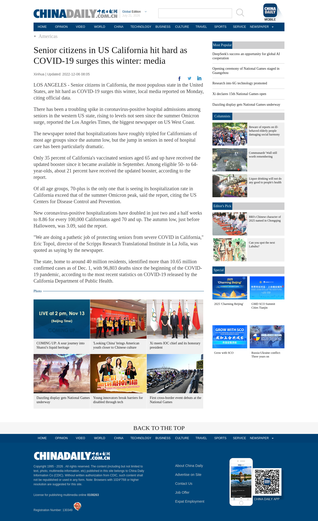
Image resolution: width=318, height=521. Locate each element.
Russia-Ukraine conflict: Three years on (266, 354)
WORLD (99, 27)
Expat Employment (189, 501)
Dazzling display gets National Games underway (246, 104)
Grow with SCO (224, 353)
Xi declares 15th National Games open (239, 94)
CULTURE (182, 27)
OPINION (61, 27)
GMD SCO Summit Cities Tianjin (263, 305)
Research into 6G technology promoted (239, 83)
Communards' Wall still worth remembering (263, 154)
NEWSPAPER (258, 27)
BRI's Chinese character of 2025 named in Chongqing (265, 218)
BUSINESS (163, 27)
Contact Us (183, 484)
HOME (42, 27)
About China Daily (189, 466)
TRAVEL (201, 27)
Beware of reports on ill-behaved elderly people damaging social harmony (264, 130)
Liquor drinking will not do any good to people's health (265, 180)
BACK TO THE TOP (159, 428)
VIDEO (80, 27)
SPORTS (220, 27)
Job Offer (182, 492)
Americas (48, 36)
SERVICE (239, 27)
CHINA (118, 27)
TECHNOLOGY (140, 27)
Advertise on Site (188, 475)
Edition (131, 11)
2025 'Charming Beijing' (228, 304)
